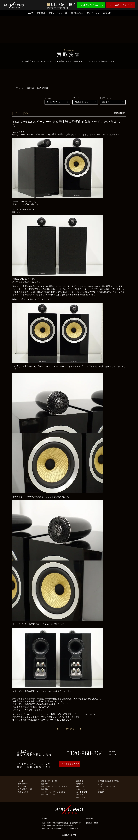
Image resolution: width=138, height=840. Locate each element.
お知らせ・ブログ (48, 795)
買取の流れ (22, 787)
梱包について (81, 787)
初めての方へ (93, 13)
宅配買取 (79, 784)
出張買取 (79, 781)
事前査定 (79, 795)
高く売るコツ (23, 792)
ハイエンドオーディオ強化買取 (53, 792)
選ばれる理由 (77, 13)
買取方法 (107, 13)
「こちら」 (42, 299)
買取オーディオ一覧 (58, 13)
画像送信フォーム (83, 797)
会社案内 (101, 792)
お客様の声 (80, 789)
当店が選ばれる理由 (26, 789)
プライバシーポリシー (106, 787)
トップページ (17, 88)
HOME (30, 13)
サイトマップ (103, 789)
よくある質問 (81, 792)
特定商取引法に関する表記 (108, 781)
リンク (100, 784)
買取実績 (41, 13)
